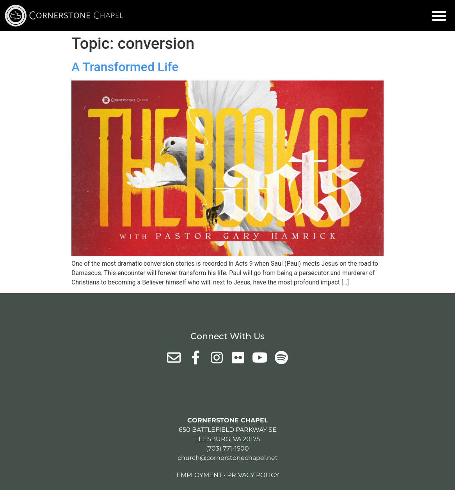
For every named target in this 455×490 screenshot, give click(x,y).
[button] (439, 15)
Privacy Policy (253, 475)
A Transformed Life (124, 66)
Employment (199, 475)
